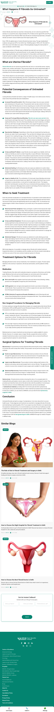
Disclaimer (5, 695)
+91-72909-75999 (27, 6)
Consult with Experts (52, 357)
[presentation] (27, 610)
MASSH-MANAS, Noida (8, 673)
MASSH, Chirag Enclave (8, 669)
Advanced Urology (7, 652)
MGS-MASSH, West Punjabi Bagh (10, 671)
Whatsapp (45, 709)
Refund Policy (6, 700)
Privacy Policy (6, 698)
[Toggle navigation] (50, 2)
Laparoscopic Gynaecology (9, 662)
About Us (35, 6)
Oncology (4, 658)
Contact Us (5, 690)
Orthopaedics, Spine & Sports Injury (11, 656)
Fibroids (5, 429)
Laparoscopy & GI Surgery (9, 654)
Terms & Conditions (7, 703)
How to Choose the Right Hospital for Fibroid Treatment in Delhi (23, 525)
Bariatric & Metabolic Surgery (9, 664)
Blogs (3, 684)
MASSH (8, 12)
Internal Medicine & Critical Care (10, 660)
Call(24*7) (27, 709)
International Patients (7, 681)
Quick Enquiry (5, 686)
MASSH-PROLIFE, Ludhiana (9, 675)
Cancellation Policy (7, 693)
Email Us (20, 6)
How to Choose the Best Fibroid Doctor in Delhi (17, 580)
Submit (27, 617)
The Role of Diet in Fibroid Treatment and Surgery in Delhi (21, 470)
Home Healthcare (6, 679)
